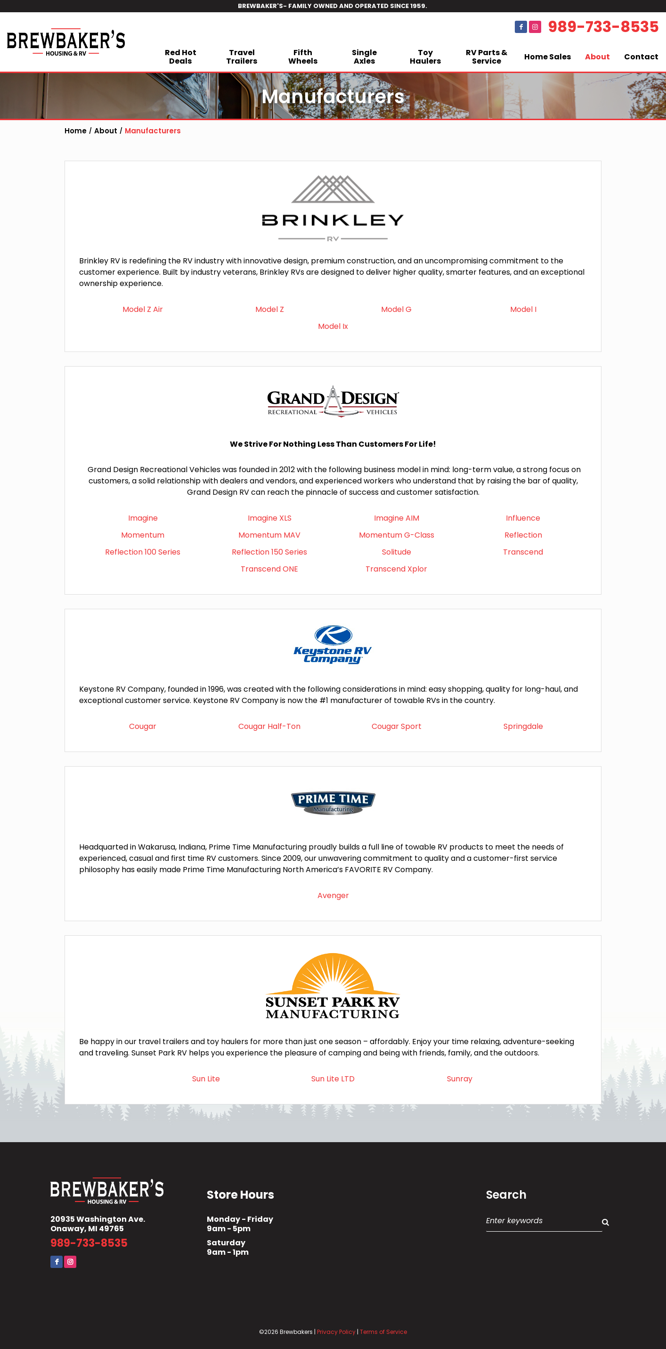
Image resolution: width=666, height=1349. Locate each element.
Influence (523, 518)
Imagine (143, 518)
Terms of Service (383, 1332)
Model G (396, 309)
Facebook (521, 27)
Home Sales (547, 56)
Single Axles (364, 56)
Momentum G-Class (396, 535)
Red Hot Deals (180, 56)
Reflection (523, 535)
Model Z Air (142, 309)
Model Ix (333, 326)
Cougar (142, 726)
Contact (641, 56)
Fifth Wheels (302, 56)
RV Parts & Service (486, 56)
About (597, 56)
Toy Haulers (425, 56)
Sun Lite (206, 1078)
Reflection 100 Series (142, 552)
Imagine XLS (270, 518)
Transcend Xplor (396, 569)
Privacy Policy (336, 1332)
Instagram (535, 27)
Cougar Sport (397, 726)
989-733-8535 (603, 26)
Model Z (269, 309)
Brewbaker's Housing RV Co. (66, 42)
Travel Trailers (241, 56)
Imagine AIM (396, 518)
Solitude (396, 552)
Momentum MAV (269, 535)
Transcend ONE (269, 569)
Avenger (333, 895)
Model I (523, 309)
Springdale (523, 726)
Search (506, 1195)
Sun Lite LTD (333, 1078)
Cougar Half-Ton (269, 726)
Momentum (142, 535)
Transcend (523, 552)
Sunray (459, 1078)
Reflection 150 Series (269, 552)
